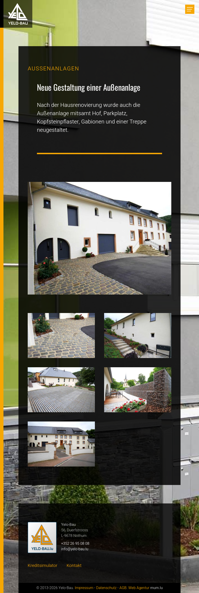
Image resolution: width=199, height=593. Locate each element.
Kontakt (73, 565)
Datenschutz (106, 588)
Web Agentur (138, 588)
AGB (123, 588)
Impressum (84, 588)
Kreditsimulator (42, 565)
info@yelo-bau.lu (74, 549)
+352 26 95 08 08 (75, 543)
